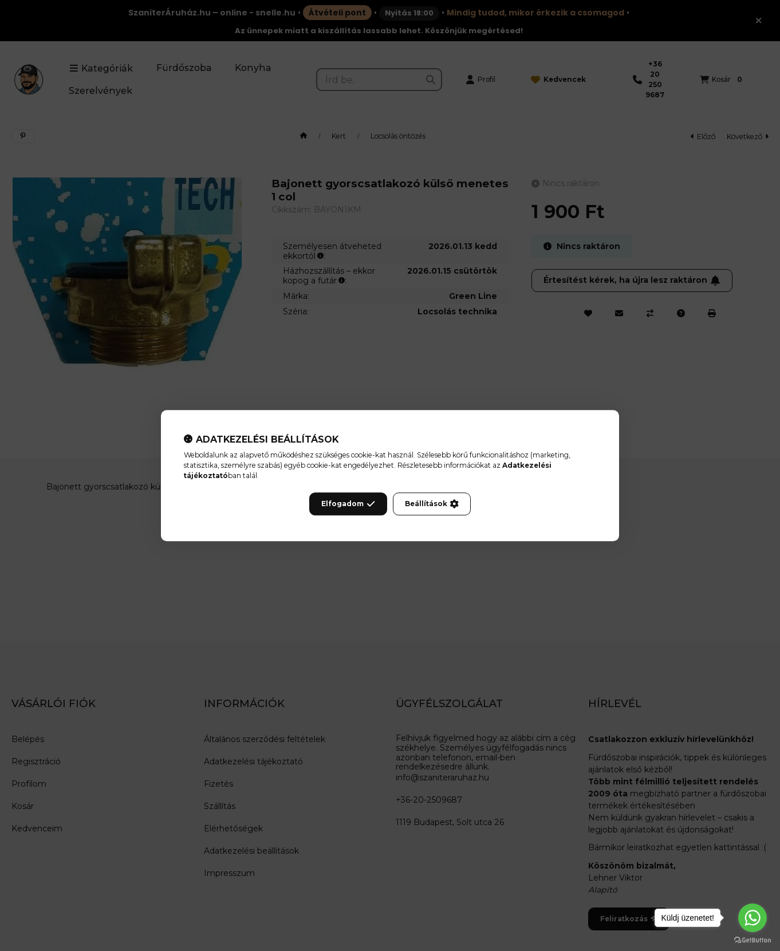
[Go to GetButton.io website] (752, 939)
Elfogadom (348, 503)
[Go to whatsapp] (752, 917)
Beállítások (432, 503)
